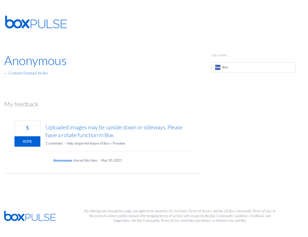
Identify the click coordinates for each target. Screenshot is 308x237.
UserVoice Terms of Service (193, 211)
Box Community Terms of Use (250, 211)
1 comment (54, 143)
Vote (27, 141)
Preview (119, 143)
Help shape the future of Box (88, 143)
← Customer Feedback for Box (26, 73)
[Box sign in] (254, 67)
